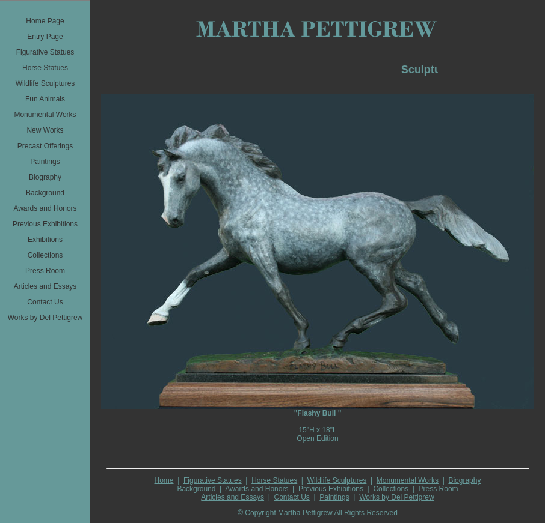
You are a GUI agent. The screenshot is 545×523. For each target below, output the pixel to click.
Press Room (438, 489)
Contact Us (292, 497)
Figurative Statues (212, 480)
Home (164, 480)
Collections (390, 489)
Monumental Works (408, 480)
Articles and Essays (232, 497)
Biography (464, 480)
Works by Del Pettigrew (396, 497)
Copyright (260, 513)
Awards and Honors (256, 489)
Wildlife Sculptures (337, 480)
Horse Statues (274, 480)
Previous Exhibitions (330, 489)
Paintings (334, 497)
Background (196, 489)
